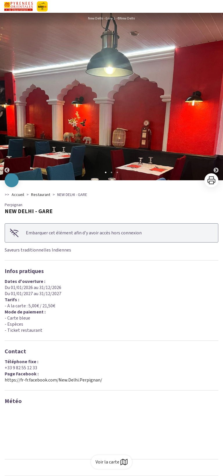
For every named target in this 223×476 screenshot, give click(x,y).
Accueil (18, 195)
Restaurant (40, 195)
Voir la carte (111, 462)
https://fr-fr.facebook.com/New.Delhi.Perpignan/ (53, 380)
